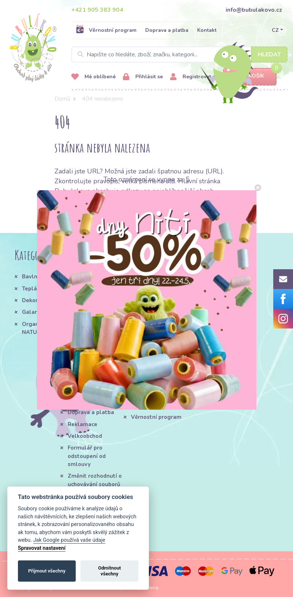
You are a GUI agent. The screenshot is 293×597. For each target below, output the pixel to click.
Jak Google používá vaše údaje (69, 540)
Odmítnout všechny (109, 571)
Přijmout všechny (46, 571)
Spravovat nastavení (41, 548)
